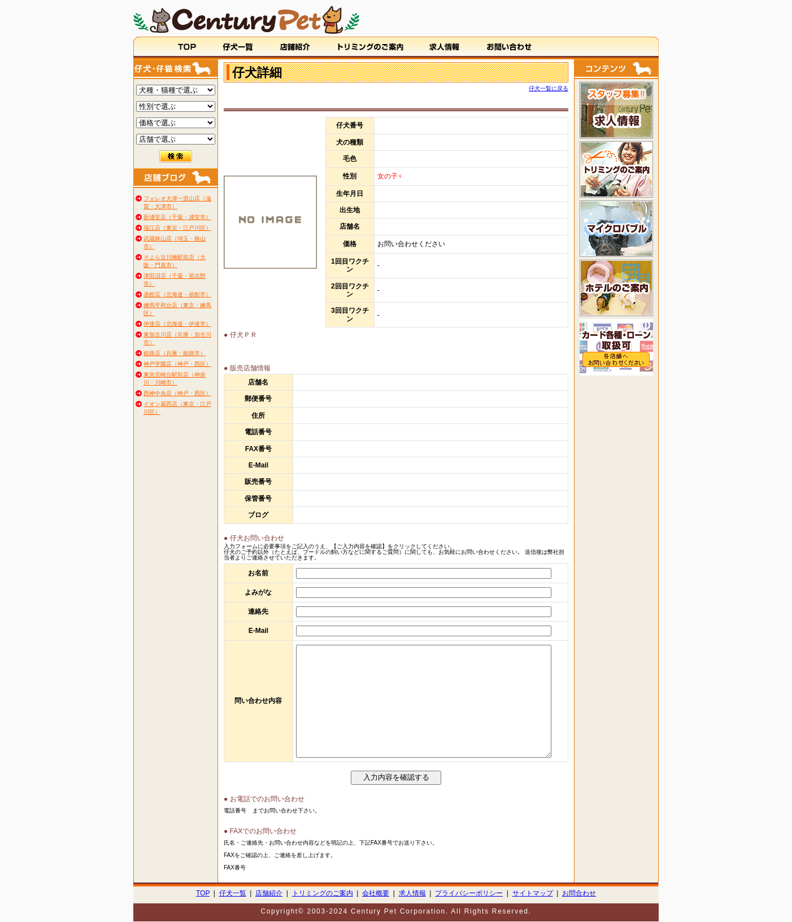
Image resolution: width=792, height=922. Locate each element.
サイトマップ (532, 893)
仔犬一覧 (232, 893)
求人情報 (412, 893)
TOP (203, 893)
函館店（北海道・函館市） (177, 294)
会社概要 (375, 893)
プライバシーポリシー (469, 893)
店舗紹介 (268, 893)
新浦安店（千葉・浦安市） (177, 217)
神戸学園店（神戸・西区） (177, 364)
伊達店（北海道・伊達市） (177, 324)
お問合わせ (579, 893)
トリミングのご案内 (322, 893)
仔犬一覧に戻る (548, 88)
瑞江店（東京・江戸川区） (177, 228)
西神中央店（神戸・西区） (177, 393)
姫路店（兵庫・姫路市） (174, 353)
